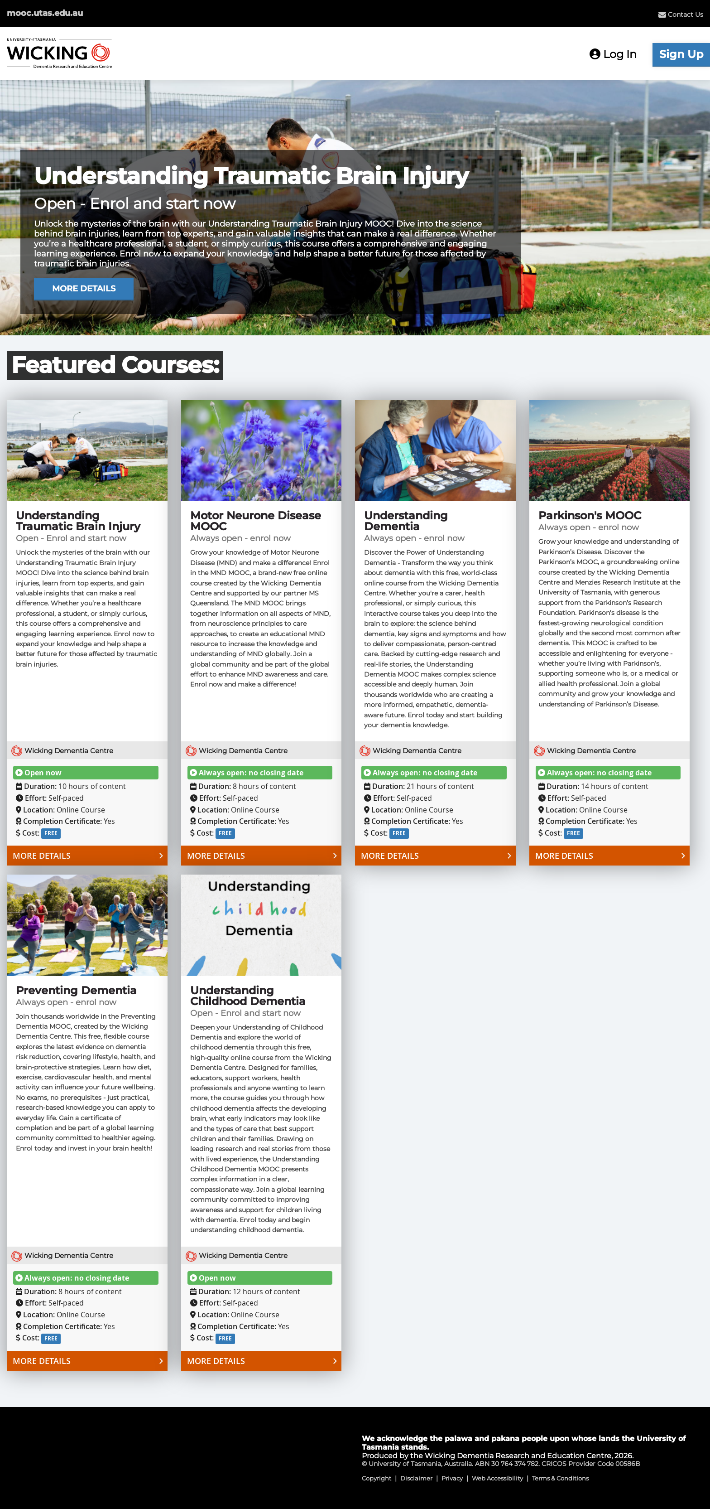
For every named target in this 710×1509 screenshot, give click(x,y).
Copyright (376, 1478)
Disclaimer (416, 1478)
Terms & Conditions (560, 1478)
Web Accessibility (497, 1478)
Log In (613, 54)
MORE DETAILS (83, 289)
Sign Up (681, 54)
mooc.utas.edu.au (45, 13)
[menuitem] (680, 14)
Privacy (452, 1478)
